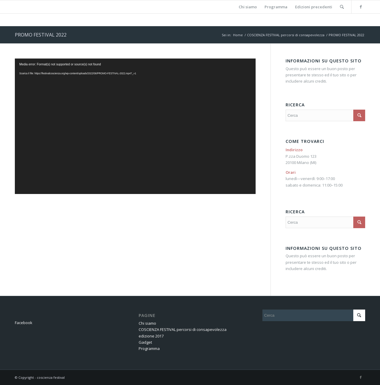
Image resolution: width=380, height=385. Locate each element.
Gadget (145, 342)
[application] (135, 126)
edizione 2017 (151, 336)
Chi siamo (147, 323)
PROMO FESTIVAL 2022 (40, 34)
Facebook (23, 322)
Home (238, 35)
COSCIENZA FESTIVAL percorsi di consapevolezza (285, 35)
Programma (149, 348)
